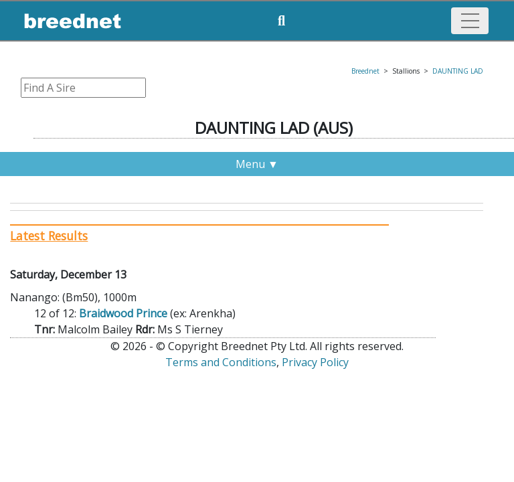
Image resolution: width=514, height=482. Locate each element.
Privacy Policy (315, 362)
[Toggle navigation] (470, 21)
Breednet (365, 71)
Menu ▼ (257, 164)
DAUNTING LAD (457, 71)
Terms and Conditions (220, 362)
